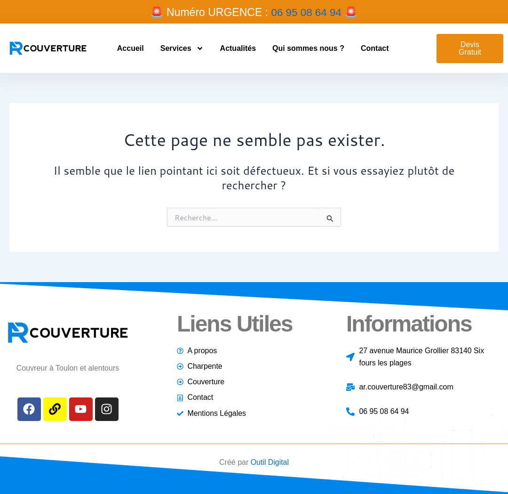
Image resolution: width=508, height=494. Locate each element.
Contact (375, 48)
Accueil (130, 48)
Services (182, 48)
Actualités (238, 48)
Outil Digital (269, 462)
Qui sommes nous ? (308, 48)
